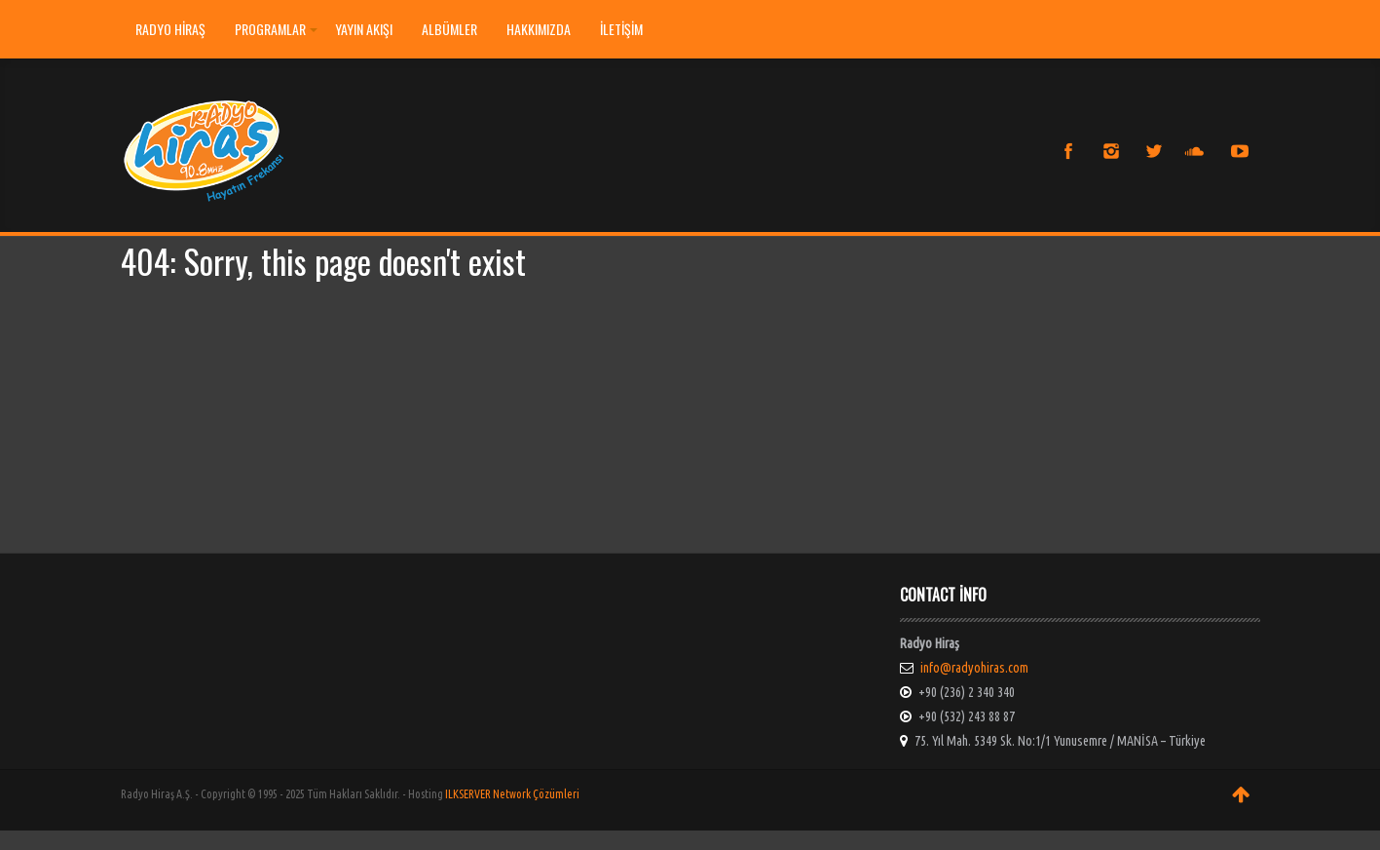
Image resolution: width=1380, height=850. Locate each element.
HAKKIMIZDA (538, 29)
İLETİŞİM (621, 29)
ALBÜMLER (449, 29)
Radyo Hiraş (170, 29)
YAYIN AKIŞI (363, 29)
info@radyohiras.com (974, 668)
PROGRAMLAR (276, 29)
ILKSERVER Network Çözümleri (512, 794)
